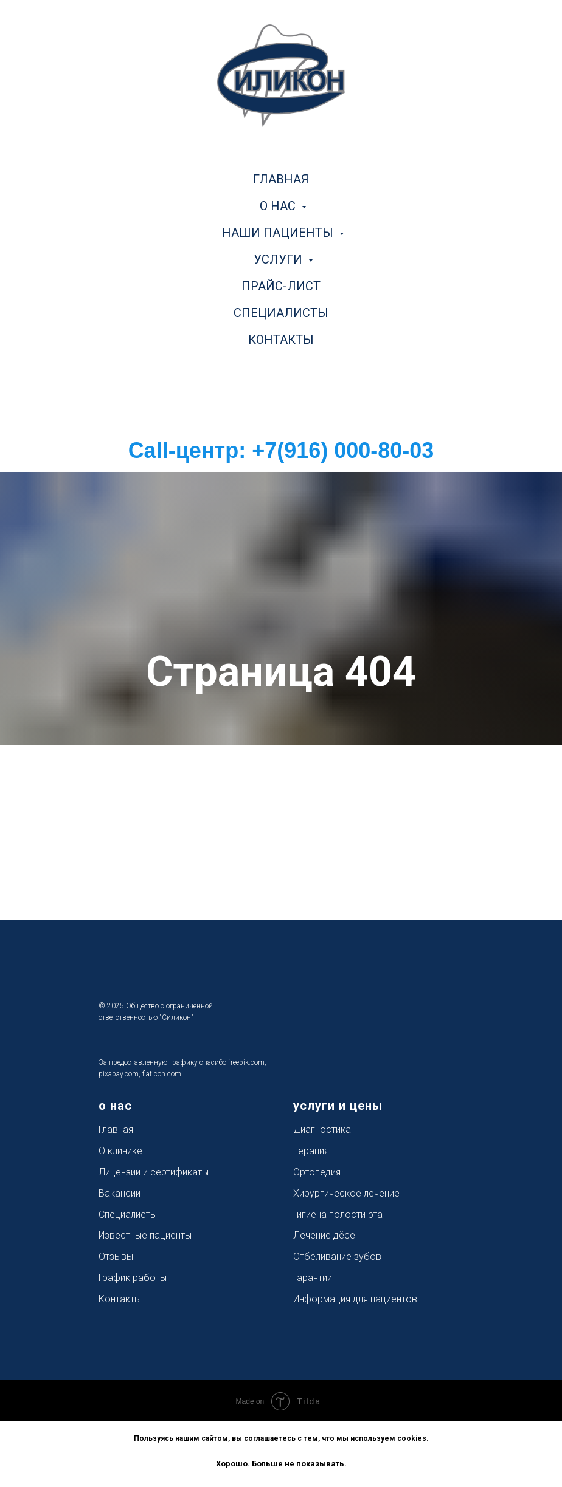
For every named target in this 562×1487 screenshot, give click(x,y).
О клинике (120, 1151)
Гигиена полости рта (338, 1214)
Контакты (120, 1299)
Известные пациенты (145, 1235)
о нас (279, 206)
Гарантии (312, 1278)
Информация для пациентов (355, 1299)
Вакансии (119, 1193)
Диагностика (322, 1129)
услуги (279, 259)
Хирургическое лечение (346, 1193)
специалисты (281, 313)
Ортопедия (317, 1172)
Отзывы (116, 1256)
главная (281, 179)
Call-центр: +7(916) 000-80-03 (281, 450)
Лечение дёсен (326, 1235)
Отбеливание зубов (337, 1256)
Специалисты (128, 1214)
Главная (116, 1129)
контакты (281, 339)
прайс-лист (281, 286)
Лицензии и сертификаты (154, 1172)
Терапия (311, 1151)
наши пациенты (279, 232)
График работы (133, 1278)
